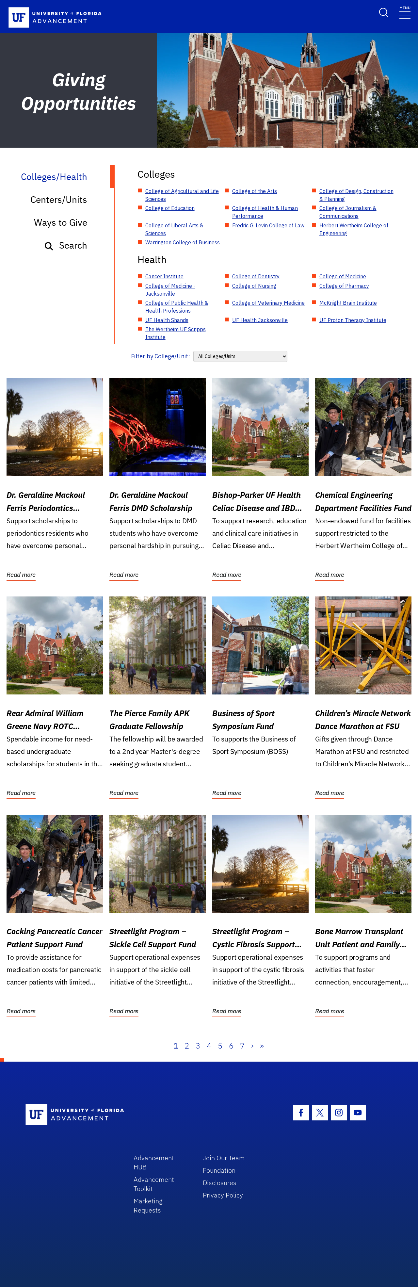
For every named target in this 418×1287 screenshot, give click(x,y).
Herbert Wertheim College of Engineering (353, 229)
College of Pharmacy (344, 286)
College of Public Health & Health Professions (176, 307)
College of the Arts (254, 191)
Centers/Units (58, 199)
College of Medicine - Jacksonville (170, 290)
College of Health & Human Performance (265, 212)
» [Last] (262, 1045)
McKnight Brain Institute (348, 303)
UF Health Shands (166, 320)
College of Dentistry (256, 276)
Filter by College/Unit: (160, 356)
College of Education (170, 208)
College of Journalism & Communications (348, 212)
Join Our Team (224, 1157)
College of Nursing (254, 286)
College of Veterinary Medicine (268, 303)
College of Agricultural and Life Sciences (182, 195)
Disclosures (219, 1182)
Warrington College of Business (182, 242)
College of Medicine (342, 276)
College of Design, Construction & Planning (356, 195)
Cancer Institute (164, 276)
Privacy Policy (223, 1195)
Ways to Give (60, 222)
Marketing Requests (148, 1205)
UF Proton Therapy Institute (352, 320)
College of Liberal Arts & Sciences (174, 229)
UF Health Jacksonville (260, 320)
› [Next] (252, 1045)
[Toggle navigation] (405, 12)
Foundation (219, 1170)
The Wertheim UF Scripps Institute (175, 333)
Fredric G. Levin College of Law (268, 225)
